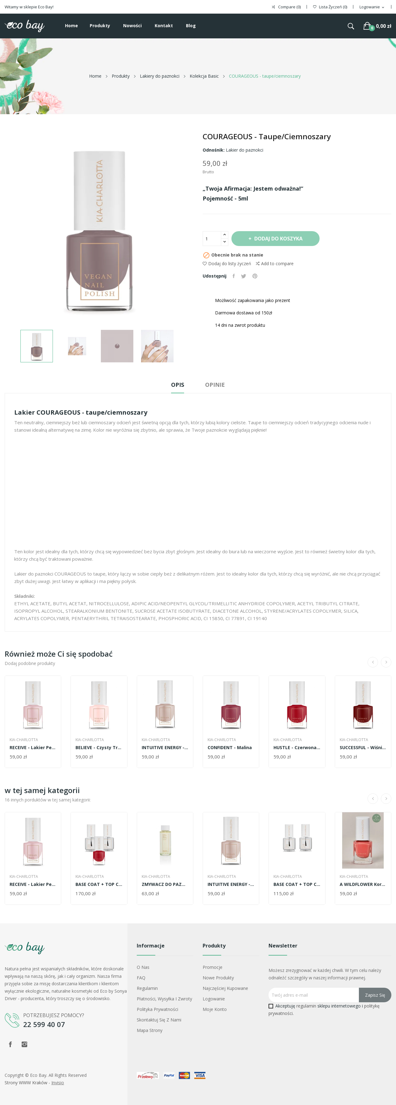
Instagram (24, 1044)
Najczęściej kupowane (225, 988)
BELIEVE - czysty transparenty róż (98, 747)
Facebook (10, 1044)
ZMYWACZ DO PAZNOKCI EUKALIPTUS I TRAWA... (165, 884)
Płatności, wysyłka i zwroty (164, 999)
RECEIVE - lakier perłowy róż (33, 747)
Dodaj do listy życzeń (227, 263)
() (330, 7)
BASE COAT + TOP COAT (296, 884)
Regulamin (147, 988)
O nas (143, 967)
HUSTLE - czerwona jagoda (296, 747)
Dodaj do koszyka (278, 238)
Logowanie (214, 999)
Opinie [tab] (215, 384)
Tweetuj (243, 276)
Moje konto (215, 1009)
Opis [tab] (177, 384)
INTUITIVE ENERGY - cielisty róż (165, 747)
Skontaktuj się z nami (159, 1020)
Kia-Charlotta (24, 740)
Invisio (57, 1083)
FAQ (141, 978)
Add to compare (275, 263)
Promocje (212, 967)
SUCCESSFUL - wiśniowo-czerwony (363, 747)
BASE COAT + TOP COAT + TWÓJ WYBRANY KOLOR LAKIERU (98, 884)
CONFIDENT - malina (230, 747)
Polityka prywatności (157, 1009)
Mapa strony (149, 1030)
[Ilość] (212, 238)
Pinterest (254, 276)
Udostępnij (234, 276)
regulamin (306, 1006)
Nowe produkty (218, 978)
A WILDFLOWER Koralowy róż (363, 884)
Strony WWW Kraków (26, 1083)
